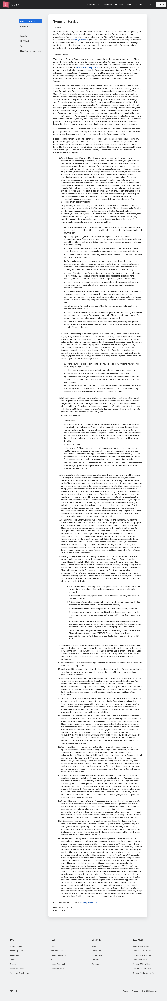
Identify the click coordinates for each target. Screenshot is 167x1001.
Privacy (135, 991)
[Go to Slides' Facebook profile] (16, 991)
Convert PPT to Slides (142, 969)
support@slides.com (88, 903)
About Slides (97, 955)
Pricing (13, 964)
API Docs (54, 960)
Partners (95, 964)
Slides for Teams (17, 969)
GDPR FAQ (24, 41)
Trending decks (17, 951)
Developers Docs (58, 955)
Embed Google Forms (142, 955)
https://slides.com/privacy (87, 67)
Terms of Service (27, 21)
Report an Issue (57, 969)
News (94, 946)
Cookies (23, 46)
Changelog (96, 951)
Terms (125, 991)
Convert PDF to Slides (142, 964)
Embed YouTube (140, 960)
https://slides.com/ (81, 40)
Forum (53, 946)
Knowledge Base (58, 951)
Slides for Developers (19, 973)
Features (13, 960)
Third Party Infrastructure (30, 51)
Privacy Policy (26, 26)
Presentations (16, 946)
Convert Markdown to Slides (145, 973)
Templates (14, 955)
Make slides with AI (141, 946)
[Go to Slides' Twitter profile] (11, 991)
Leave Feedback (58, 964)
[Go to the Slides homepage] (5, 4)
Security (23, 36)
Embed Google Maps (142, 951)
